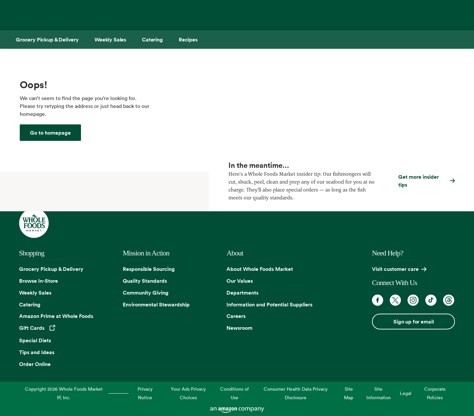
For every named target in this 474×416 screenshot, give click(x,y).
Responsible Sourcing (149, 269)
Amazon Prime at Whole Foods (56, 316)
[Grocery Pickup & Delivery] (47, 39)
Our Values (239, 280)
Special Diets (35, 340)
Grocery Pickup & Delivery (51, 269)
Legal (405, 393)
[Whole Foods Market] (50, 132)
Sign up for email (413, 321)
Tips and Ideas (36, 352)
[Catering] (152, 39)
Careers (236, 316)
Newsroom (239, 327)
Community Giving (146, 292)
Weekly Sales (35, 292)
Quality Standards (145, 280)
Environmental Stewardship (156, 304)
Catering (29, 304)
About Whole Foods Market (259, 269)
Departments (242, 292)
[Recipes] (188, 39)
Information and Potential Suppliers (269, 304)
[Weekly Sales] (110, 39)
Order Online (35, 364)
